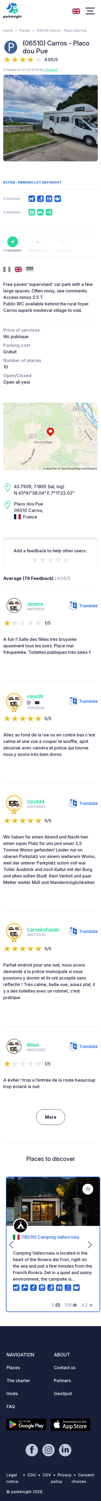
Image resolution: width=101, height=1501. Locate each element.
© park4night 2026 (24, 1491)
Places (24, 30)
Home (8, 30)
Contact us (64, 1367)
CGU (31, 1475)
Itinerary (12, 244)
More (50, 1117)
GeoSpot (63, 1393)
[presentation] (11, 118)
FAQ (10, 1406)
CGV (47, 1475)
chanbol (51, 70)
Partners (62, 1380)
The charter (18, 1380)
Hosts (12, 1393)
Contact (63, 244)
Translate (83, 605)
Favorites (38, 244)
